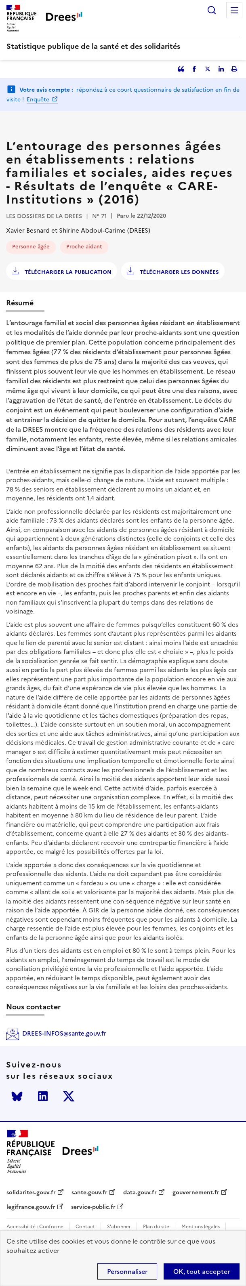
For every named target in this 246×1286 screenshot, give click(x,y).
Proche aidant (84, 246)
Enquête (39, 99)
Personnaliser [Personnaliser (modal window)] (127, 1271)
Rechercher (212, 10)
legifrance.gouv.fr (30, 1207)
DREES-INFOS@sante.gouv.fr (64, 1033)
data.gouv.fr (140, 1193)
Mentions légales (200, 1226)
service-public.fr (93, 1207)
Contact (85, 1226)
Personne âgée (31, 246)
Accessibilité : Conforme (34, 1226)
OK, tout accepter (201, 1271)
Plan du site (156, 1226)
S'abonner (119, 1226)
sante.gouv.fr (89, 1193)
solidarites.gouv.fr (31, 1193)
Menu (234, 10)
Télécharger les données (178, 272)
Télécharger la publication (67, 272)
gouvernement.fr (195, 1193)
